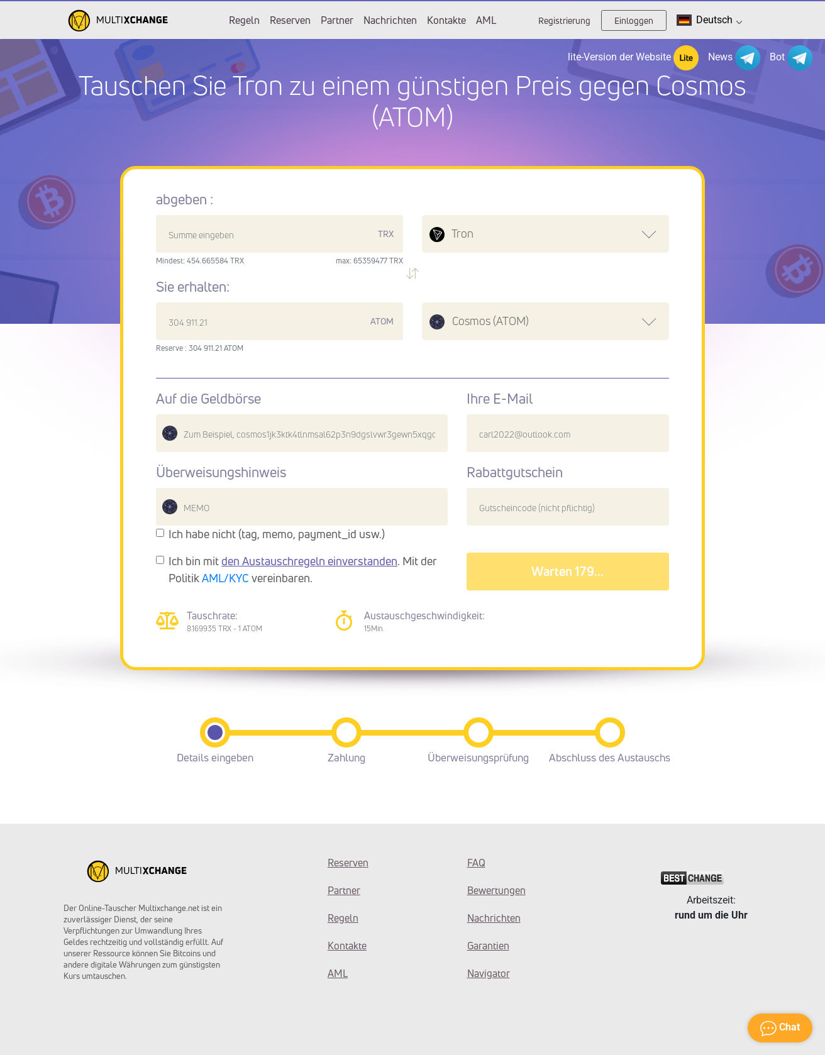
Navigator (488, 973)
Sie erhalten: (193, 286)
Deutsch (709, 20)
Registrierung (564, 20)
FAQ (476, 863)
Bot (791, 57)
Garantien (488, 946)
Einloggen (633, 20)
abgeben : (184, 199)
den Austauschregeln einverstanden (309, 560)
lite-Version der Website (633, 57)
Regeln (244, 20)
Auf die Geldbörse (208, 398)
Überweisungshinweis (221, 472)
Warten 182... (567, 571)
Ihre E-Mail (500, 398)
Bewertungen (496, 890)
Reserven (290, 20)
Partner (337, 20)
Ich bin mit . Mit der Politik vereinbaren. (303, 569)
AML (486, 20)
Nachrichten (390, 20)
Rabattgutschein (515, 472)
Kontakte (446, 20)
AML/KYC (225, 577)
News (734, 57)
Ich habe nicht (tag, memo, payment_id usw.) (277, 533)
